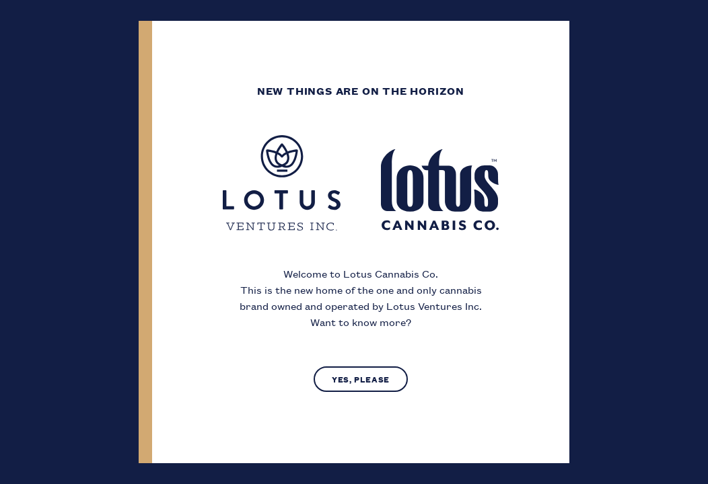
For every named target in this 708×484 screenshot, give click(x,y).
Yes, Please (361, 378)
